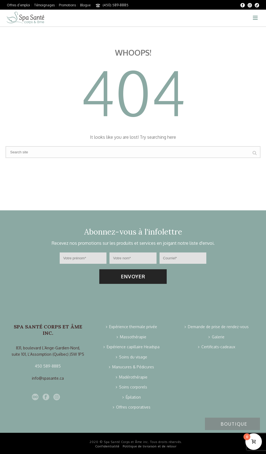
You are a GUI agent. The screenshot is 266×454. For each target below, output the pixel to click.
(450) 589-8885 (115, 5)
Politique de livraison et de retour (150, 446)
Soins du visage (131, 357)
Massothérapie (131, 337)
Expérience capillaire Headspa (131, 346)
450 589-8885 (48, 366)
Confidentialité (107, 446)
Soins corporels (131, 387)
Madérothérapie (131, 377)
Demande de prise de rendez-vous (217, 326)
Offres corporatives (131, 407)
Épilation (131, 397)
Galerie (216, 337)
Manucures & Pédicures (131, 367)
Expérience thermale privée (131, 326)
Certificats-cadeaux (216, 346)
